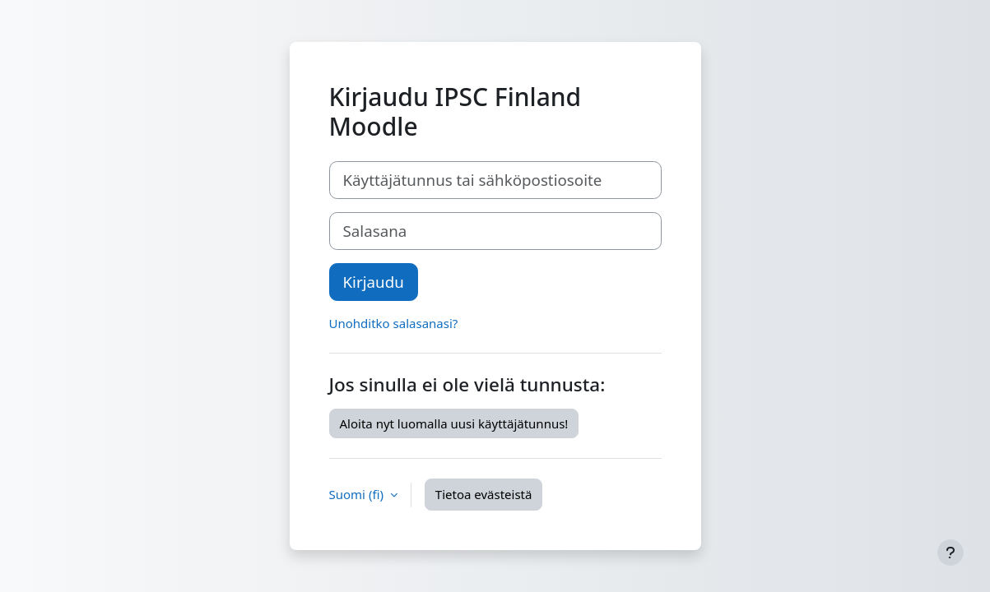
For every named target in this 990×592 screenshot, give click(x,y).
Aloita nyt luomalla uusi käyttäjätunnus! (454, 423)
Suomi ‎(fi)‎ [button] (358, 494)
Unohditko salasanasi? (393, 323)
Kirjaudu (373, 281)
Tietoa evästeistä (483, 494)
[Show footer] (950, 552)
